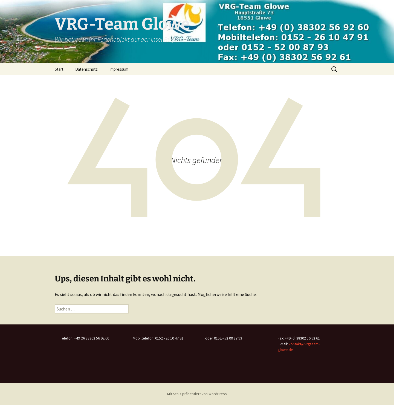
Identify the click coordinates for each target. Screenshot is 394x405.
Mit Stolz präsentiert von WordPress (197, 393)
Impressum (118, 69)
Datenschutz (86, 69)
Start (59, 69)
